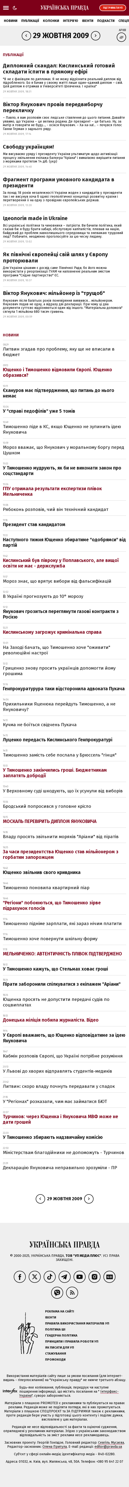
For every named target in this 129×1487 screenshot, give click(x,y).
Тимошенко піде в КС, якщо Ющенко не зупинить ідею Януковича (62, 429)
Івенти (87, 21)
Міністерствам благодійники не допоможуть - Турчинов (63, 1152)
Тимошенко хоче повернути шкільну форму (50, 938)
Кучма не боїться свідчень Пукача (40, 724)
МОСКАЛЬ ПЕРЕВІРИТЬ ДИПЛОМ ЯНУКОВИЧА (49, 821)
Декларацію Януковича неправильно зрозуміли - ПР (60, 1167)
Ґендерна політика (61, 1335)
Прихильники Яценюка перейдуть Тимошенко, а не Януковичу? (59, 706)
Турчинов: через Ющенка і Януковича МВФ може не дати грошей (60, 1119)
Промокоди (55, 1359)
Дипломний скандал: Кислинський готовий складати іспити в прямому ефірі (59, 68)
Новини (10, 21)
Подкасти (106, 21)
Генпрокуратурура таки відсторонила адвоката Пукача (64, 688)
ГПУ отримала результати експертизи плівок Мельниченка (52, 491)
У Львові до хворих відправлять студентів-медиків (57, 1071)
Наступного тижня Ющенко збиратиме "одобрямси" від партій (64, 542)
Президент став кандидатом (34, 524)
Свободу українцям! (28, 146)
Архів (122, 30)
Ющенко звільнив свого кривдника (42, 872)
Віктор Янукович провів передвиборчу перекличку (52, 107)
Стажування (55, 1353)
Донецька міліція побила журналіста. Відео (51, 1020)
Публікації (30, 21)
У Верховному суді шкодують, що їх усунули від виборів (63, 791)
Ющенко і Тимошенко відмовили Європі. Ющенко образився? (57, 372)
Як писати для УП (59, 1347)
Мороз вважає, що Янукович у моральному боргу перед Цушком (63, 450)
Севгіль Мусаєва (111, 1443)
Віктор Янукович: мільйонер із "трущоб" (54, 293)
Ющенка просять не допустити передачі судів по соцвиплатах (56, 1002)
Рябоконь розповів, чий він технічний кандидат (55, 509)
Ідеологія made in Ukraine (35, 218)
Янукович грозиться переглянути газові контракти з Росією (61, 614)
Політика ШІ (55, 1329)
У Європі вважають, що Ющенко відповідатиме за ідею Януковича (64, 1038)
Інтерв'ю (70, 21)
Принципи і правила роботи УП (71, 1341)
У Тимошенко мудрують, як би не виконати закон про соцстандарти (62, 470)
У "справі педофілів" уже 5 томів (39, 411)
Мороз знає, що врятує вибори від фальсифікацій (57, 581)
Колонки (51, 21)
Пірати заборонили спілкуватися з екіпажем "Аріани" (62, 984)
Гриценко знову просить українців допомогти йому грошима (59, 670)
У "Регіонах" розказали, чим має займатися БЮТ (55, 1101)
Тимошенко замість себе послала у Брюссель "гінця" (59, 755)
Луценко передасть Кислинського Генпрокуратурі (57, 740)
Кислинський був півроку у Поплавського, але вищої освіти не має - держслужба (61, 563)
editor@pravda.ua (108, 1447)
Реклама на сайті (59, 1311)
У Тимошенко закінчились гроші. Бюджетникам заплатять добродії (55, 772)
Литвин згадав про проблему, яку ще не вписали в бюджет (59, 351)
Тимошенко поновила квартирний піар (46, 887)
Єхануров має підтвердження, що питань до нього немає (58, 393)
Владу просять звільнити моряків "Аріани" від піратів (61, 836)
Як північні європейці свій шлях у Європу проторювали (55, 257)
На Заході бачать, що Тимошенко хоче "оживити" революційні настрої (56, 650)
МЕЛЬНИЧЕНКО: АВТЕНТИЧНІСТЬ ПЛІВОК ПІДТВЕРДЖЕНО (62, 954)
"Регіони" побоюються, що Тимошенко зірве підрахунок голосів (52, 905)
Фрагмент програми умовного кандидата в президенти (58, 182)
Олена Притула (54, 1447)
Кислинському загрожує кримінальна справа (52, 632)
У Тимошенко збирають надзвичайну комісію (53, 1137)
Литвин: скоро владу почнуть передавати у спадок (59, 1086)
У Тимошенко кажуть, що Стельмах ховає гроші (55, 969)
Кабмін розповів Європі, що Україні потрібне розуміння (63, 1056)
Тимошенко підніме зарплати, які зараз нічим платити (62, 923)
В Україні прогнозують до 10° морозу (43, 596)
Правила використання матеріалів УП (77, 1323)
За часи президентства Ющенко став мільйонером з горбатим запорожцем (60, 854)
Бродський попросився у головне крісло (47, 806)
